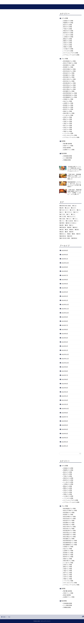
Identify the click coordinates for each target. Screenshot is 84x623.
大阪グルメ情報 (67, 124)
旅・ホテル (15, 2)
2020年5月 (64, 425)
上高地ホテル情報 (68, 37)
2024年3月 (64, 292)
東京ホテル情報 (67, 27)
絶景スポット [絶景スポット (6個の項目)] (63, 234)
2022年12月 (65, 355)
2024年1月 (64, 301)
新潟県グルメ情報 (68, 105)
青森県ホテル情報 (68, 23)
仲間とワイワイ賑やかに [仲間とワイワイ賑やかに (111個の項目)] (71, 223)
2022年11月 (65, 359)
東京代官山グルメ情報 (69, 85)
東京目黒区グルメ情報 (69, 87)
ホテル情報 (64, 18)
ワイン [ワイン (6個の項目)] (77, 221)
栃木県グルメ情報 (68, 107)
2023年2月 (64, 346)
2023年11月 (65, 309)
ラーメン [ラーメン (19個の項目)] (75, 219)
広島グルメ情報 (67, 128)
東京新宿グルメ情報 (68, 65)
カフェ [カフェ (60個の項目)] (79, 210)
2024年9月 (64, 267)
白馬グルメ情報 (67, 118)
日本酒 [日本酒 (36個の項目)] (62, 230)
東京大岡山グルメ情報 (69, 89)
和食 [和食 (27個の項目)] (67, 225)
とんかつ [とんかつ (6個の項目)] (67, 208)
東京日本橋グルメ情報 (69, 69)
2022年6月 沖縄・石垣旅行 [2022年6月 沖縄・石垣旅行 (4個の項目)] (66, 206)
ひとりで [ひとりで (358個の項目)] (74, 208)
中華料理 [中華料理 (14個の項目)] (62, 223)
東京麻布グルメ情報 (68, 75)
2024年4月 (64, 288)
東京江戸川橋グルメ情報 (70, 63)
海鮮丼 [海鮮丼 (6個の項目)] (72, 230)
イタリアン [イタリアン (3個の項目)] (73, 210)
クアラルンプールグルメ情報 (71, 138)
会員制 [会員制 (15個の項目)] (62, 225)
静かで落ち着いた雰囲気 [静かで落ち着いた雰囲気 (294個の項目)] (65, 238)
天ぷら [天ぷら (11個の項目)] (72, 225)
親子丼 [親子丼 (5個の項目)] (79, 234)
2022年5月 (64, 384)
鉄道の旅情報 (67, 148)
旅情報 (63, 141)
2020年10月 (65, 409)
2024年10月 (65, 263)
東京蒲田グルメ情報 (68, 91)
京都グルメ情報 (67, 122)
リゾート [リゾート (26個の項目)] (62, 221)
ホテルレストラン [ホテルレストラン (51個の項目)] (72, 217)
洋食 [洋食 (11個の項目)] (67, 230)
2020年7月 (64, 417)
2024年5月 (64, 284)
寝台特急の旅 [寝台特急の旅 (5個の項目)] (63, 227)
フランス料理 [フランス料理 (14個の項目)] (63, 217)
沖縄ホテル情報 (67, 47)
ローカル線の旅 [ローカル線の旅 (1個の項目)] (70, 221)
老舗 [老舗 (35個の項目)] (69, 234)
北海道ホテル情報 (68, 21)
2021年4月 (64, 401)
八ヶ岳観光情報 (67, 158)
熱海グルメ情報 (67, 112)
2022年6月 (64, 380)
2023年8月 (64, 321)
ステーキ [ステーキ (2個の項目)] (76, 212)
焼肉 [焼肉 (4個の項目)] (67, 232)
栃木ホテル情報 (67, 25)
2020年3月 (64, 434)
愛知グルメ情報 (67, 119)
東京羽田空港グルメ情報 (70, 93)
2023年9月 (64, 317)
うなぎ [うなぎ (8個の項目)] (75, 206)
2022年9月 (64, 367)
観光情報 (25, 2)
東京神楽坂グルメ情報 (69, 61)
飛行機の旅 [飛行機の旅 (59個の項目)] (75, 238)
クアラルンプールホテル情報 (71, 55)
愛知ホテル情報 (67, 39)
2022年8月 (64, 371)
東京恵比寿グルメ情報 (69, 83)
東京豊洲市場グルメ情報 (70, 95)
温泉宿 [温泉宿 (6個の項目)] (77, 230)
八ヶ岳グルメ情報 (68, 115)
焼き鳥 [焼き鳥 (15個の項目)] (62, 232)
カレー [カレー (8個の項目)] (62, 212)
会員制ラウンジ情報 (68, 150)
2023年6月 (64, 330)
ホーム (6, 2)
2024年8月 (64, 271)
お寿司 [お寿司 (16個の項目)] (62, 208)
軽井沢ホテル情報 (68, 33)
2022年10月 (65, 363)
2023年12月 (65, 305)
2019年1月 (64, 446)
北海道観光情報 (67, 156)
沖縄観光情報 (67, 160)
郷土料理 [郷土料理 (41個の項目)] (70, 236)
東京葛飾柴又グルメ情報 (70, 97)
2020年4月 (64, 430)
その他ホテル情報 (68, 49)
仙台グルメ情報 (67, 101)
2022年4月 (64, 388)
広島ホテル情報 (67, 43)
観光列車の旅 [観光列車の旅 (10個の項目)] (63, 236)
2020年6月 (64, 421)
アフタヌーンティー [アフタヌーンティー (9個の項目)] (64, 210)
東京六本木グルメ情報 (69, 79)
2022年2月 (64, 392)
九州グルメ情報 (67, 130)
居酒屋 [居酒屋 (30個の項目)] (70, 227)
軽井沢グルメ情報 (68, 109)
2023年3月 (64, 342)
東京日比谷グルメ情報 (69, 71)
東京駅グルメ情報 (68, 67)
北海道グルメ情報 (68, 99)
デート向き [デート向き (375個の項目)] (63, 214)
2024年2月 (64, 296)
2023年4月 (64, 338)
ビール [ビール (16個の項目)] (73, 214)
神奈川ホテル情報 (68, 31)
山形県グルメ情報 (68, 103)
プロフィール (46, 2)
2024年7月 (64, 276)
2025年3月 (64, 255)
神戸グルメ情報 (67, 125)
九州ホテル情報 (67, 45)
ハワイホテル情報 (68, 51)
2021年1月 (64, 405)
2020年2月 (64, 438)
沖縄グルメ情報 (67, 132)
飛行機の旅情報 (67, 144)
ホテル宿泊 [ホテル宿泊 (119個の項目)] (63, 219)
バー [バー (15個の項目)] (68, 214)
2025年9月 (64, 251)
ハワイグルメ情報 (68, 134)
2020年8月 (64, 413)
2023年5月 (64, 334)
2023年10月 (65, 313)
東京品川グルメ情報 (68, 73)
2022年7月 (64, 376)
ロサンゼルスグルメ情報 (70, 136)
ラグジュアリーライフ (42, 7)
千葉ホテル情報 (67, 29)
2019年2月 (64, 442)
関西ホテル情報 (67, 41)
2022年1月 (64, 396)
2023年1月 (64, 351)
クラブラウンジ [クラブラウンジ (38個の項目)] (69, 212)
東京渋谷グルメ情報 (68, 81)
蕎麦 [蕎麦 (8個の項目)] (74, 234)
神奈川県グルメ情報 (68, 113)
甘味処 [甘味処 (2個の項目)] (72, 232)
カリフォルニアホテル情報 (70, 53)
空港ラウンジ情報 (68, 146)
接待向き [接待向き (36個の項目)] (75, 227)
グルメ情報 (35, 2)
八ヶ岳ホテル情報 (68, 35)
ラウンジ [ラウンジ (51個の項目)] (69, 219)
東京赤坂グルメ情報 (68, 77)
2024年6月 (64, 280)
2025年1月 (64, 259)
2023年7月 (64, 326)
